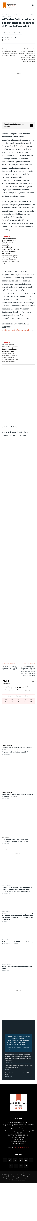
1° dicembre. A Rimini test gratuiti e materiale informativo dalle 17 (9, 53)
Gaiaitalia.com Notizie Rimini (16, 1044)
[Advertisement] (18, 475)
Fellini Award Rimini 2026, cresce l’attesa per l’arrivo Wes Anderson (10, 348)
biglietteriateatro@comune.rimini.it (17, 330)
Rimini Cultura (6, 911)
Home (3, 14)
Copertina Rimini (6, 885)
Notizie (8, 14)
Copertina (5, 837)
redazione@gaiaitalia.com (22, 1147)
